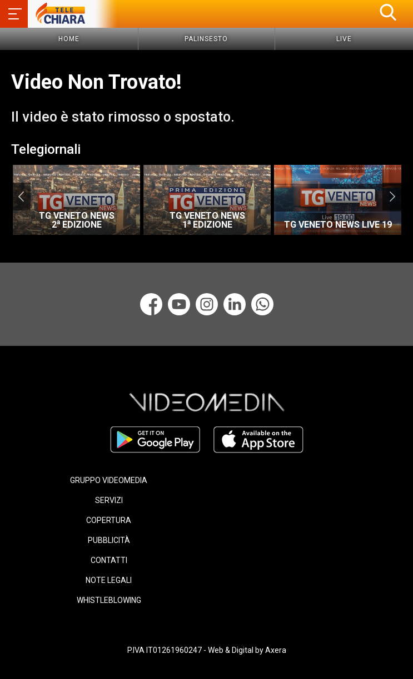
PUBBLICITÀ (109, 540)
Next (392, 196)
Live (344, 39)
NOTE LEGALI (109, 580)
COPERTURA (108, 520)
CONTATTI (109, 560)
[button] (388, 12)
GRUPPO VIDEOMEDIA (108, 480)
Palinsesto (206, 39)
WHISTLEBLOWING (109, 600)
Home (68, 39)
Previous (21, 196)
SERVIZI (109, 500)
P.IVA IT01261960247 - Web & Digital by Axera (206, 650)
